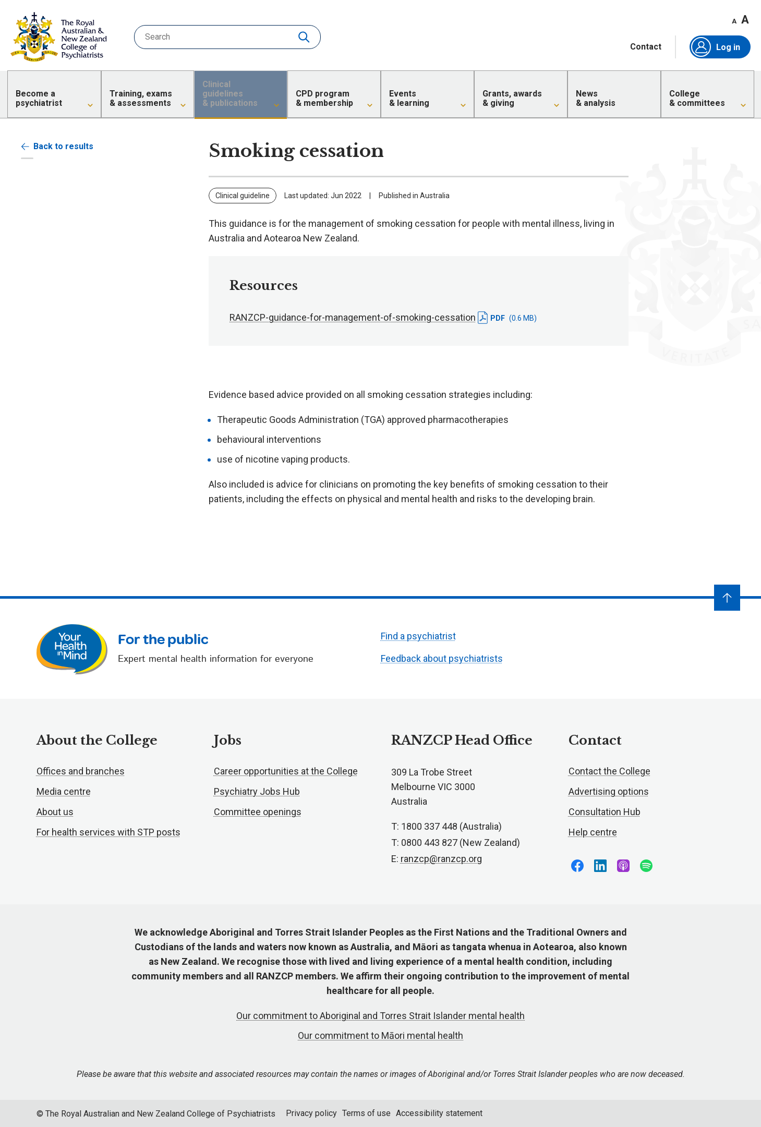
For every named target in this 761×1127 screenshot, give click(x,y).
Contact (645, 47)
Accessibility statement (439, 1113)
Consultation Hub (605, 811)
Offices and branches (81, 771)
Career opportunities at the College (286, 771)
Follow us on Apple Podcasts (623, 865)
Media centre (64, 791)
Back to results (57, 146)
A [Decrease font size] (734, 21)
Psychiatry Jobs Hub (257, 791)
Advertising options (609, 791)
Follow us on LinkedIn (600, 865)
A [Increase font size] (745, 19)
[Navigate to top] (727, 598)
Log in (715, 47)
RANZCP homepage (58, 37)
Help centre (593, 832)
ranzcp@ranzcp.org (441, 858)
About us (55, 811)
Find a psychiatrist (418, 636)
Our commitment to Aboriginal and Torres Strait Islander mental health (380, 1015)
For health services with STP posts (108, 832)
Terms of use (366, 1113)
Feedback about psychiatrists (442, 658)
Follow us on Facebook (577, 865)
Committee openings (257, 811)
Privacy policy (311, 1113)
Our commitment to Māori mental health (380, 1035)
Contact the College (609, 771)
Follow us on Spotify (646, 865)
